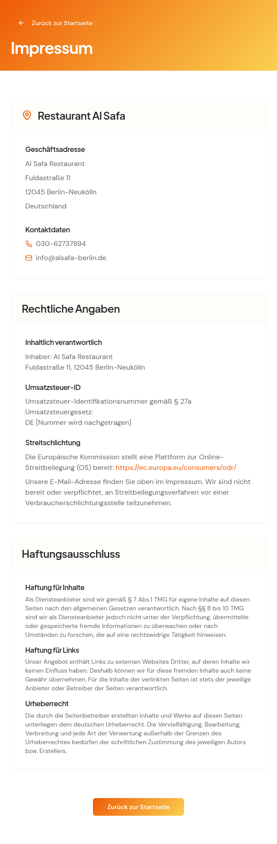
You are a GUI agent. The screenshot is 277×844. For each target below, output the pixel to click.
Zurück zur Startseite (55, 23)
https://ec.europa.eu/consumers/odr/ (175, 467)
